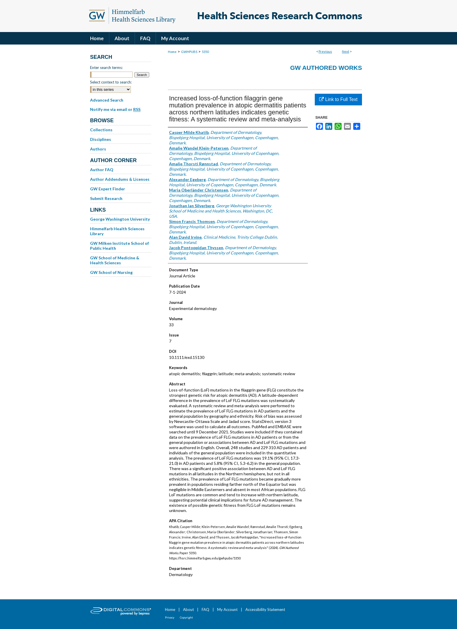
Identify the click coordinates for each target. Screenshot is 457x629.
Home (172, 52)
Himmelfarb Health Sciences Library (117, 231)
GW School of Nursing (111, 272)
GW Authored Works (326, 67)
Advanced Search (106, 100)
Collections (101, 129)
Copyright (186, 617)
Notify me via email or (115, 109)
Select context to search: (111, 82)
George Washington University (120, 219)
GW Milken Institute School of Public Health (119, 246)
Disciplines (100, 139)
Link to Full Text (338, 99)
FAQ (205, 609)
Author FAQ (101, 169)
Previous (325, 51)
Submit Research (106, 198)
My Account (227, 609)
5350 (205, 52)
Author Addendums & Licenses (120, 179)
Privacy (169, 617)
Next (345, 51)
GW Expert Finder (107, 188)
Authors (98, 148)
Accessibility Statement (265, 609)
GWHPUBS (189, 52)
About (188, 609)
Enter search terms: (106, 67)
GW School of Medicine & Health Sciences (114, 260)
